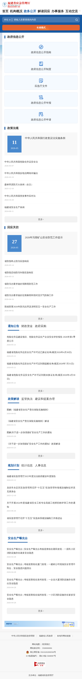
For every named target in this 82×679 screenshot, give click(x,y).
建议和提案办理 (45, 398)
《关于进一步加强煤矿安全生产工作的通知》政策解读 (33, 443)
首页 (5, 11)
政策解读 (13, 398)
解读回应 (44, 11)
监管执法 (27, 398)
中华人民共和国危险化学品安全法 (21, 161)
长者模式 (41, 27)
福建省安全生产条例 (14, 207)
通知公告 (13, 326)
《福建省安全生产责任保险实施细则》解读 (28, 421)
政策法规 (13, 128)
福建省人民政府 (46, 636)
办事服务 (57, 11)
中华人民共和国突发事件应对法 (20, 196)
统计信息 (27, 465)
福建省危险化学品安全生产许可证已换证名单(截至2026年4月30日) (39, 352)
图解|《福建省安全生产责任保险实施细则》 (28, 409)
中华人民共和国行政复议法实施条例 (45, 138)
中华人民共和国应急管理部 (23, 636)
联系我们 (46, 644)
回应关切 (13, 227)
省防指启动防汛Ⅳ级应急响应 (18, 272)
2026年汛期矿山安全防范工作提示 (44, 237)
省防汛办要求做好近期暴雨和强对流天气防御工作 (28, 295)
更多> (41, 219)
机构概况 (16, 11)
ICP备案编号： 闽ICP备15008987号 (41, 656)
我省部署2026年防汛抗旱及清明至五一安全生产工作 (30, 306)
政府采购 (40, 326)
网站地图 (36, 644)
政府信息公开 (15, 36)
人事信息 (40, 465)
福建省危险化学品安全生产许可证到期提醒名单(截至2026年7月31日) (40, 363)
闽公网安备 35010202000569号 (41, 652)
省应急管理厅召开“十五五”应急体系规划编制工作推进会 (34, 518)
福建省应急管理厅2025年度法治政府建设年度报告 (31, 476)
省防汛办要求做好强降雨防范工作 (21, 284)
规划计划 (13, 465)
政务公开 (30, 11)
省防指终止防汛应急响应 (16, 261)
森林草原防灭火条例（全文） (18, 184)
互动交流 (71, 11)
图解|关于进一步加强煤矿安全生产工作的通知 (29, 432)
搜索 (76, 19)
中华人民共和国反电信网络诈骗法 (21, 173)
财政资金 (27, 326)
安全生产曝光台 (18, 538)
